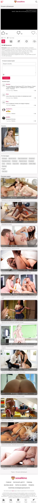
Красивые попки (6, 161)
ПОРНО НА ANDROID (21, 485)
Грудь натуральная (22, 158)
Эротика (4, 166)
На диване (31, 161)
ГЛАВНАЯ (8, 482)
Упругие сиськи (23, 161)
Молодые (4, 158)
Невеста (9, 163)
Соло (3, 163)
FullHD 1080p (32, 163)
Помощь (29, 482)
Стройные (14, 161)
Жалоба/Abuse (8, 485)
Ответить (16, 90)
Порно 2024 (15, 163)
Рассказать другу (19, 482)
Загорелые (31, 158)
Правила (31, 485)
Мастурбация (24, 163)
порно (13, 490)
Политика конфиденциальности (19, 488)
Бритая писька (12, 158)
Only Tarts (4, 171)
